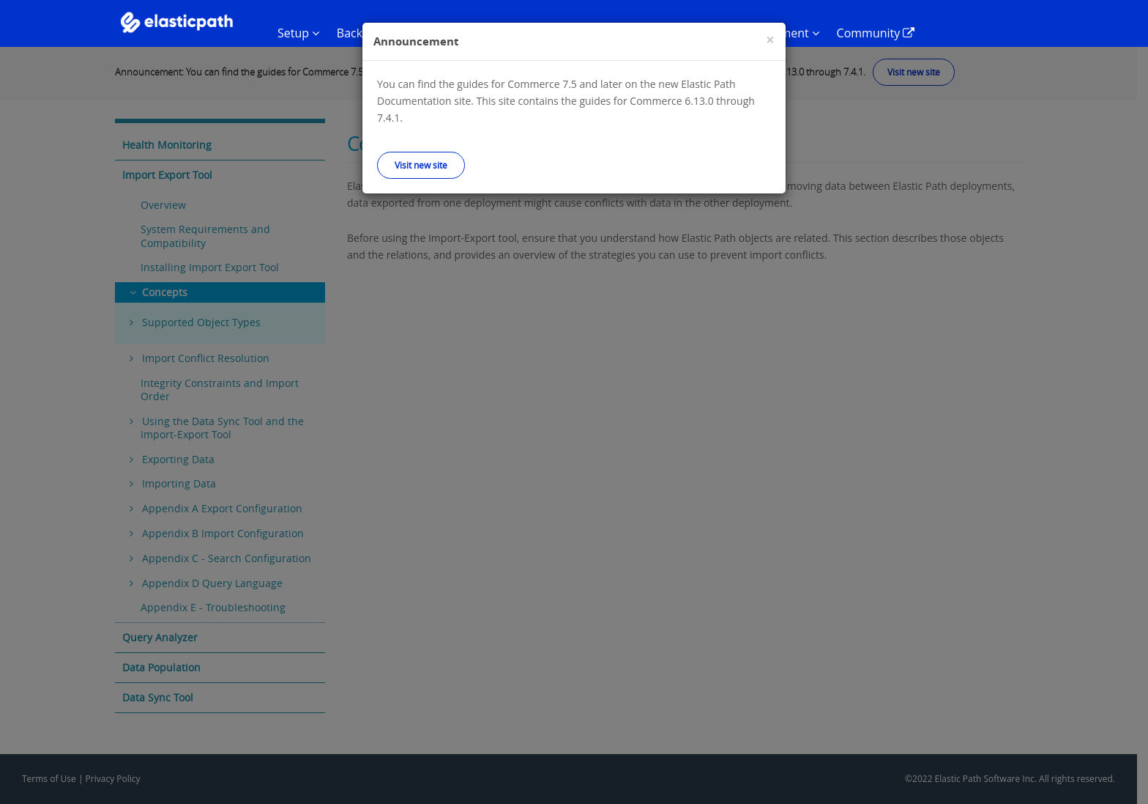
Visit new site (421, 165)
